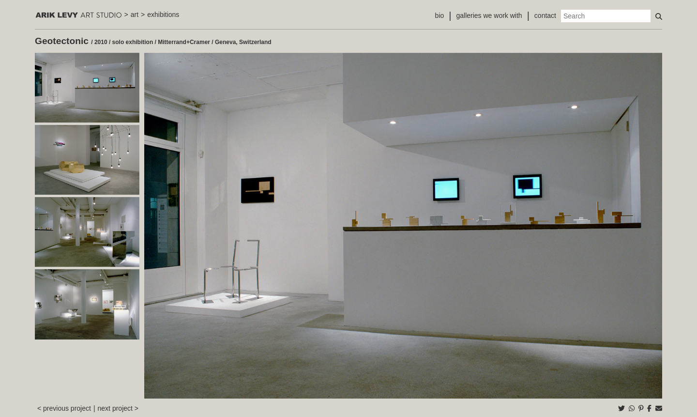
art (134, 14)
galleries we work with (489, 15)
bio (439, 15)
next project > (118, 408)
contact (545, 15)
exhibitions (163, 14)
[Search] (606, 16)
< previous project (64, 408)
